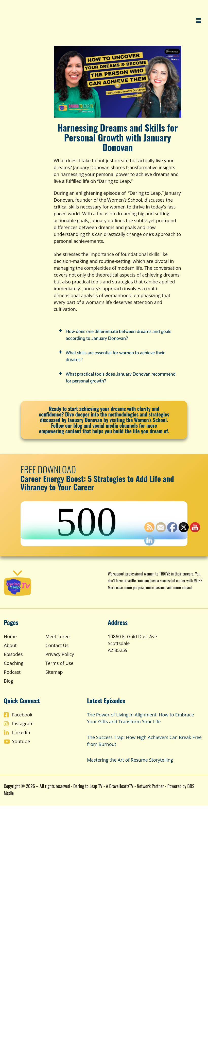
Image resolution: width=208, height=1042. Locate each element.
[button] (198, 20)
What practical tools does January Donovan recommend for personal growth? (121, 377)
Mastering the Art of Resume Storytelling (130, 760)
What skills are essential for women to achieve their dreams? (115, 356)
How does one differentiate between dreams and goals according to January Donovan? (118, 334)
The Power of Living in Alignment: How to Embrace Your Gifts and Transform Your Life (140, 718)
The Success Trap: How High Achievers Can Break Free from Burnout (144, 740)
